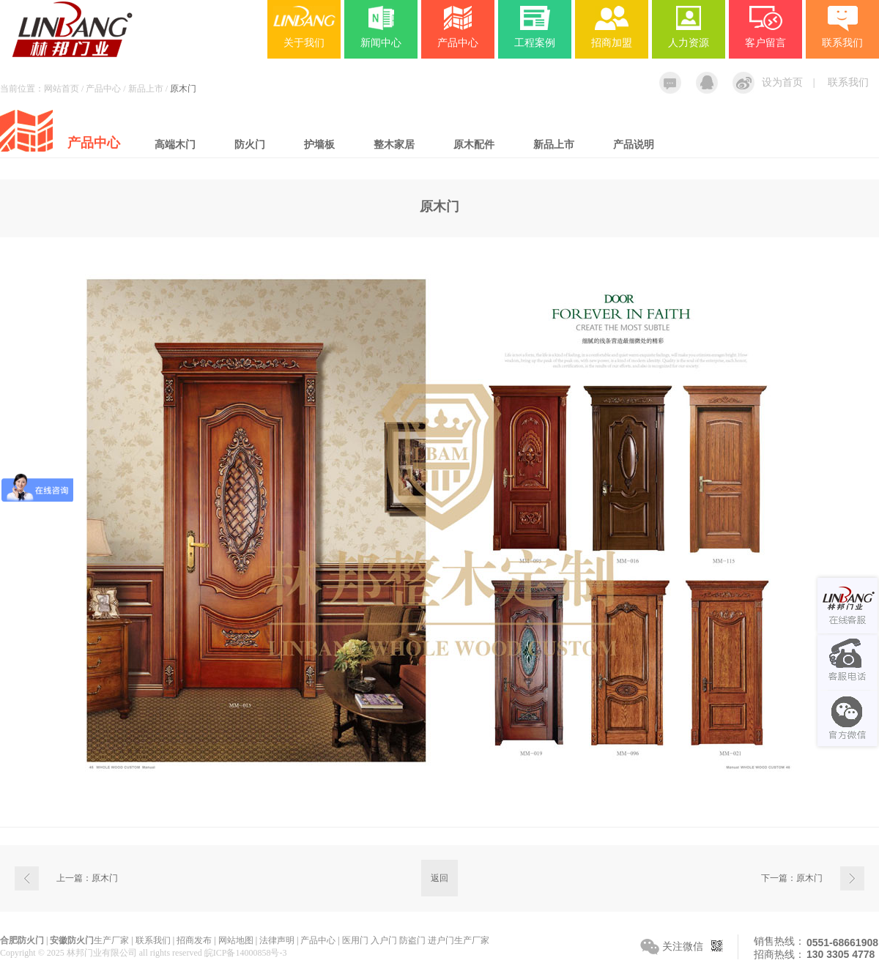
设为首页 (782, 82)
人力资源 (688, 42)
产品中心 (457, 42)
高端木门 (175, 144)
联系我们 (848, 82)
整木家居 (394, 144)
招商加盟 (611, 42)
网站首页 (61, 88)
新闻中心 (380, 42)
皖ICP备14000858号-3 (245, 953)
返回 (439, 878)
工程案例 (534, 42)
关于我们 (303, 42)
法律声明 (276, 940)
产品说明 (633, 144)
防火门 (249, 144)
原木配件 (473, 144)
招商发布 (194, 940)
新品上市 (553, 144)
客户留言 (765, 42)
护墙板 (319, 144)
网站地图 (235, 940)
